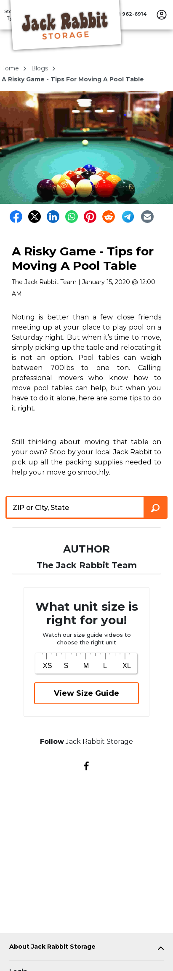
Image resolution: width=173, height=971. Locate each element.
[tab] (86, 948)
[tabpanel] (86, 948)
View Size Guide (86, 693)
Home (10, 68)
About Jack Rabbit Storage (52, 946)
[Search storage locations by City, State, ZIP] (156, 507)
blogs (40, 68)
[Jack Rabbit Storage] (65, 26)
